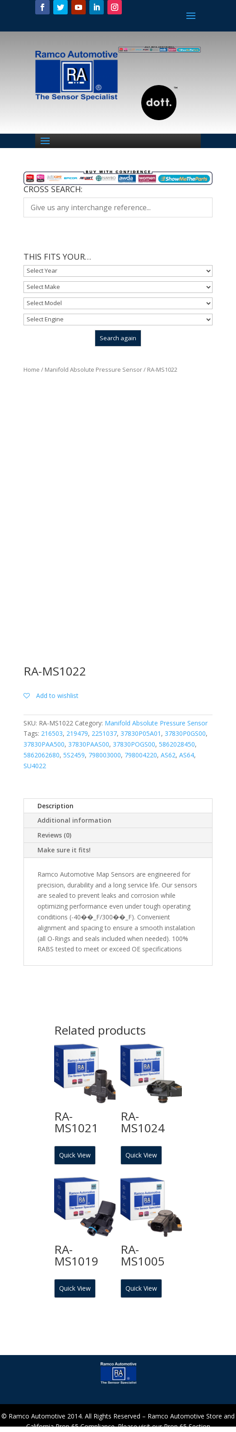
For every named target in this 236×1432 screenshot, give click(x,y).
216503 (52, 733)
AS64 (186, 755)
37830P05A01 (140, 733)
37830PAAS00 (88, 744)
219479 (77, 733)
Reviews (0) (54, 835)
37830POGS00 (134, 744)
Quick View (75, 1155)
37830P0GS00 (185, 733)
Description (55, 806)
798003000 (104, 755)
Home (31, 369)
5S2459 (74, 755)
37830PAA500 (44, 744)
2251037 (104, 733)
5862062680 (41, 755)
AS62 (168, 755)
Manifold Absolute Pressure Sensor (93, 369)
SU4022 (34, 765)
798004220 (141, 755)
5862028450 (177, 744)
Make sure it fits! (64, 850)
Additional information (74, 820)
